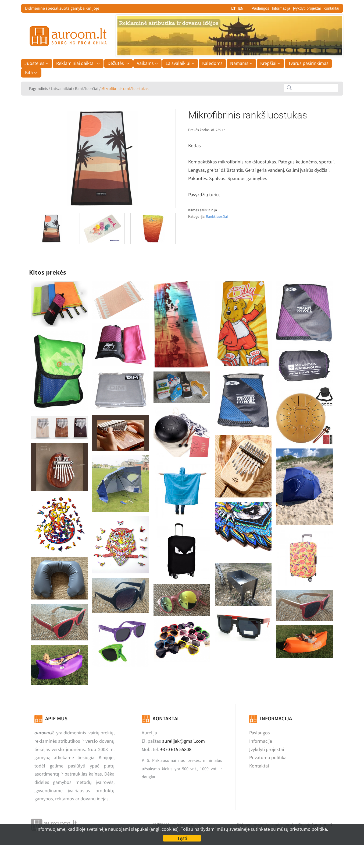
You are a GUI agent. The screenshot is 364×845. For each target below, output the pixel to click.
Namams (239, 63)
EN (240, 8)
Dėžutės (116, 63)
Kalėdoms (212, 63)
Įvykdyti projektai (307, 8)
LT (233, 8)
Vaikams (145, 63)
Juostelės (34, 63)
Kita (29, 72)
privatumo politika (308, 829)
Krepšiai (268, 63)
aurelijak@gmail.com (183, 741)
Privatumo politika (268, 757)
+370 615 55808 (175, 749)
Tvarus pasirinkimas (308, 63)
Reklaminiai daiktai (76, 63)
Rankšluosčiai (86, 88)
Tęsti (182, 838)
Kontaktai (331, 8)
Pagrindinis (38, 88)
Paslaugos (260, 8)
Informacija (281, 8)
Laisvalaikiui (178, 63)
